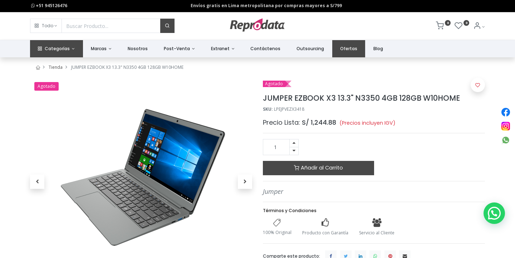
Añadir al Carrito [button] (318, 167)
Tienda (56, 67)
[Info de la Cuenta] (479, 27)
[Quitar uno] (294, 151)
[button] (46, 26)
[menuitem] (138, 49)
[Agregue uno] (294, 143)
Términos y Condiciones (290, 210)
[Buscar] (167, 26)
